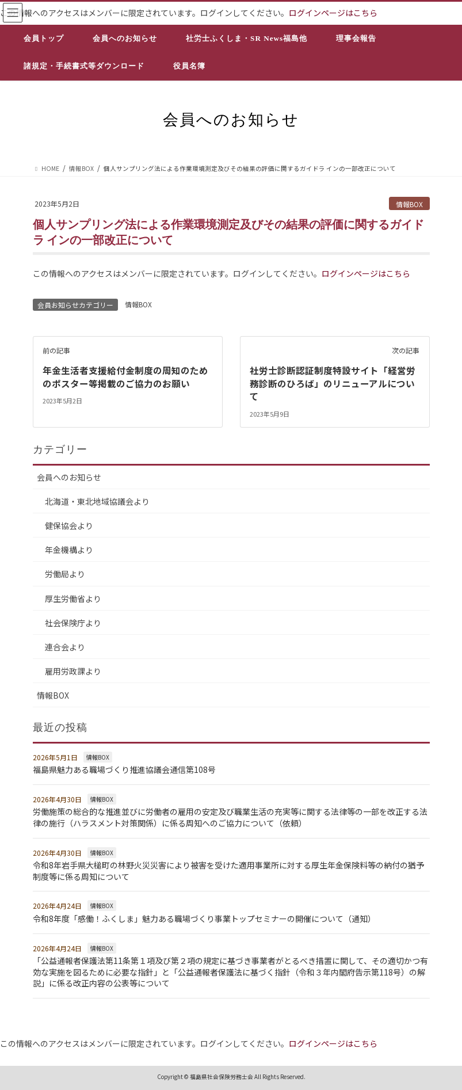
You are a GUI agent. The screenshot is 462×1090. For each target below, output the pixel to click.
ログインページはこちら (333, 12)
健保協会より (69, 525)
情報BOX (409, 204)
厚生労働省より (73, 597)
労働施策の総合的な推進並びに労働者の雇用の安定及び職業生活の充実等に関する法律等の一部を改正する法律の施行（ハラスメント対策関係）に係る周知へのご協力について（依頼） (230, 816)
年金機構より (69, 549)
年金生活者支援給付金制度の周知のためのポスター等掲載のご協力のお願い (125, 376)
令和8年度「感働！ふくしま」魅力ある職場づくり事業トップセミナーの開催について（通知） (204, 918)
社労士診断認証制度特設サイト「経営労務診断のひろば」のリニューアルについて (332, 383)
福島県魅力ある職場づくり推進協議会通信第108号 (124, 769)
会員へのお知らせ (69, 476)
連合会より (65, 646)
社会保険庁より (73, 621)
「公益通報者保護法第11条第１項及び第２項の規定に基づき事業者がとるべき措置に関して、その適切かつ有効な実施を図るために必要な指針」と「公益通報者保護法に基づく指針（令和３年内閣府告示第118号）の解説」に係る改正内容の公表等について (230, 971)
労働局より (65, 573)
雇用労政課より (73, 670)
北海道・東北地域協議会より (97, 500)
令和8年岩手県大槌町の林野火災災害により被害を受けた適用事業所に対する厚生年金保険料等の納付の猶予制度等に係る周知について (228, 870)
